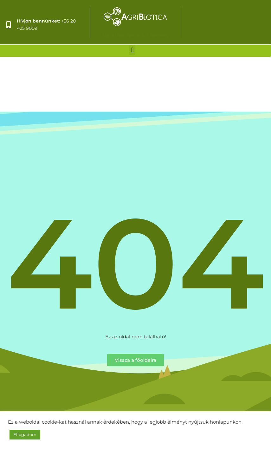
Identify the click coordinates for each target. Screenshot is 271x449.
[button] (132, 50)
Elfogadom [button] (24, 434)
